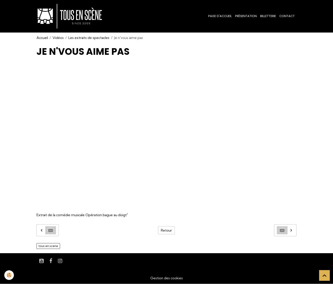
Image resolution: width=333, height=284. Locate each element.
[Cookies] (9, 275)
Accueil (42, 38)
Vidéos (58, 38)
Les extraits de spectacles (88, 38)
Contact (287, 16)
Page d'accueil (220, 16)
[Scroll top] (324, 275)
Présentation (246, 16)
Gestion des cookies (166, 278)
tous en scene (48, 246)
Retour (166, 230)
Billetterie (268, 16)
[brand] (71, 16)
